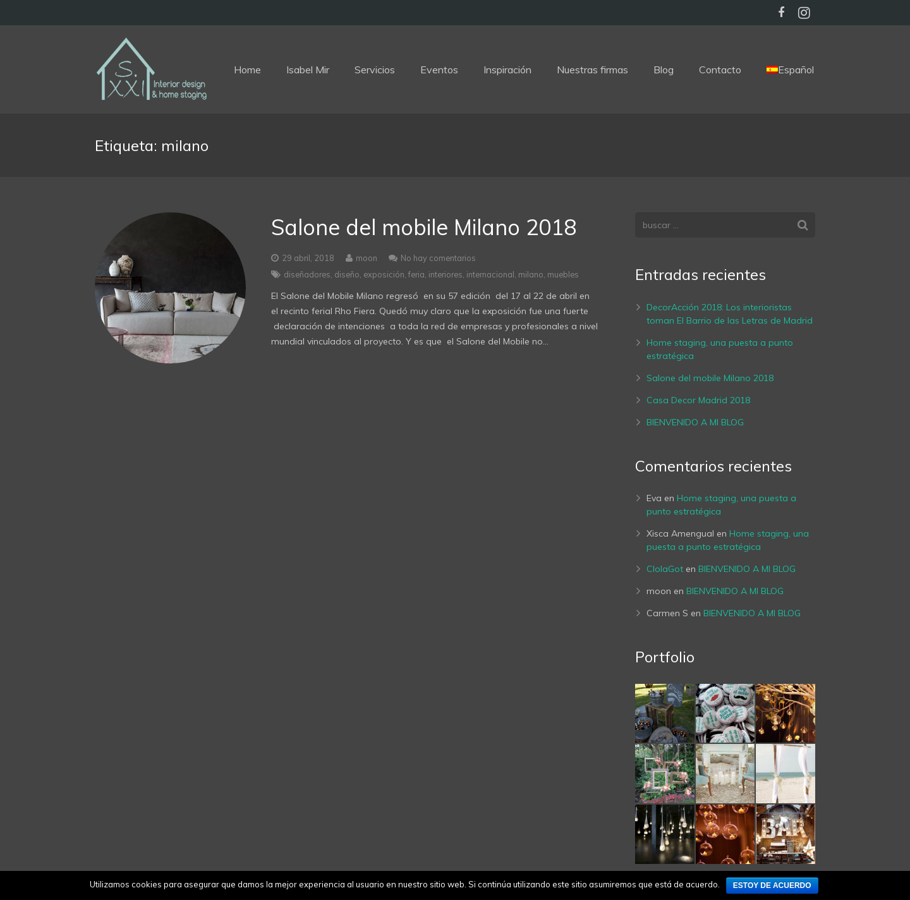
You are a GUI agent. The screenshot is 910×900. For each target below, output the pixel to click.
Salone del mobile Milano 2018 (423, 227)
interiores (445, 274)
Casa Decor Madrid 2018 (698, 400)
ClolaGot (664, 569)
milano (530, 274)
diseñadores (307, 274)
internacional (490, 274)
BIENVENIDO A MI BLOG (695, 422)
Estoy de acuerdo (772, 885)
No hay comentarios (438, 258)
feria (416, 274)
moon (366, 258)
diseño (347, 274)
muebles (563, 274)
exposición (383, 274)
